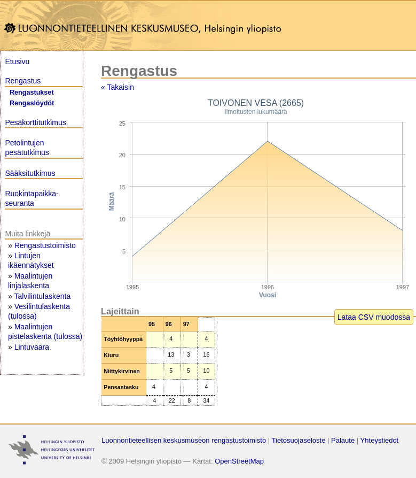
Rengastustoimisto (45, 245)
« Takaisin (117, 87)
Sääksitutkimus (30, 173)
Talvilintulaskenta (42, 296)
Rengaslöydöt (32, 103)
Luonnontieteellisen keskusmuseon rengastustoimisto (183, 440)
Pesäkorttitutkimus (35, 122)
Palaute (343, 440)
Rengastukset (32, 92)
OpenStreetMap (239, 461)
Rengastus (23, 80)
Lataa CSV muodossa (373, 317)
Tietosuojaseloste (299, 440)
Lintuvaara (31, 347)
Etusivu (17, 61)
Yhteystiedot (379, 440)
